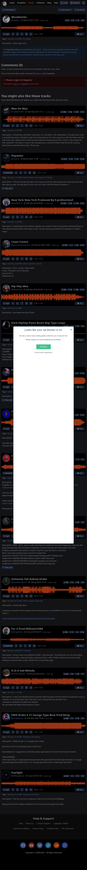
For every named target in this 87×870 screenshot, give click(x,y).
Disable (43, 347)
